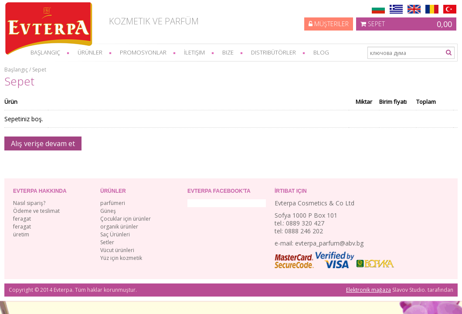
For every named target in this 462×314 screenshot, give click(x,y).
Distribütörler (273, 52)
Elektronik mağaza (368, 290)
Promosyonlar (143, 52)
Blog (321, 52)
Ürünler (90, 52)
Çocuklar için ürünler (125, 218)
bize (228, 52)
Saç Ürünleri (115, 234)
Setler (107, 242)
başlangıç (45, 52)
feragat (22, 218)
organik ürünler (119, 226)
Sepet (406, 24)
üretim (21, 234)
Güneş (108, 211)
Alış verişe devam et (43, 143)
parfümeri (112, 203)
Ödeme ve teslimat (36, 211)
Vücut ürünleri (117, 250)
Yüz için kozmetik (121, 258)
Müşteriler (329, 24)
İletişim (194, 52)
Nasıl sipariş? (29, 203)
